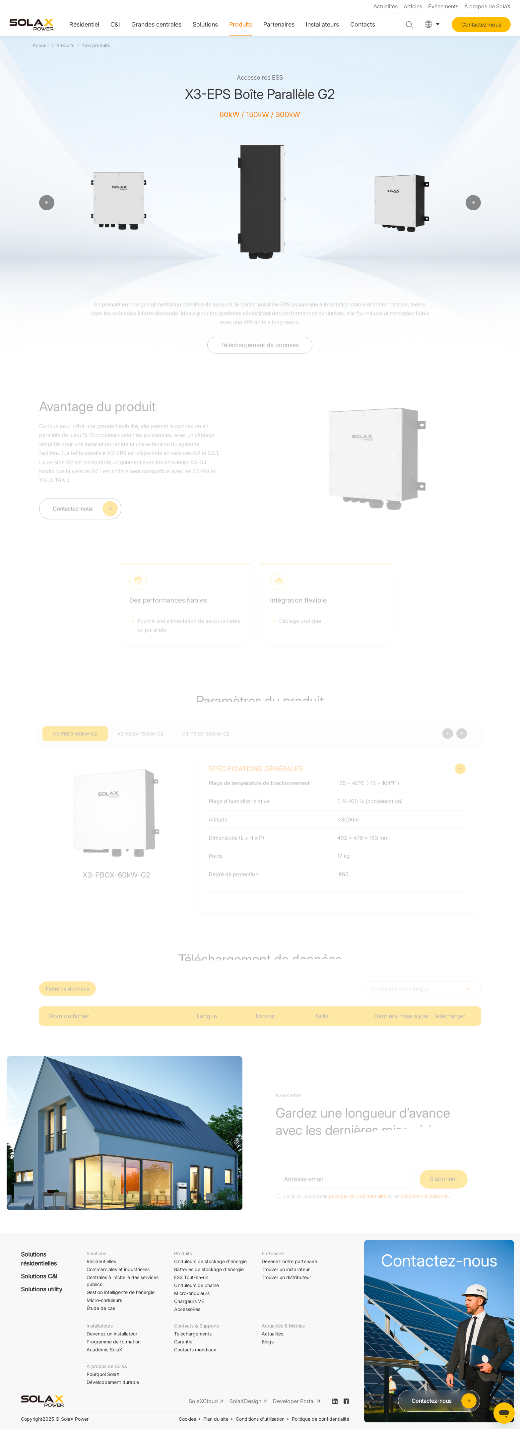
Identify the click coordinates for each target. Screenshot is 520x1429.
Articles (413, 6)
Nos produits (96, 45)
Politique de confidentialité (320, 1419)
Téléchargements (193, 1333)
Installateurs (322, 24)
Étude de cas (101, 1308)
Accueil (40, 45)
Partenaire (273, 1253)
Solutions (205, 24)
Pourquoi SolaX (103, 1374)
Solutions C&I (39, 1276)
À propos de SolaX (487, 6)
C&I (115, 24)
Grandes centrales (156, 24)
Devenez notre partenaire (289, 1261)
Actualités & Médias (283, 1325)
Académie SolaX (104, 1349)
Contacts (362, 24)
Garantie (183, 1341)
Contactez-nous (481, 24)
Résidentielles (101, 1261)
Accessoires (187, 1309)
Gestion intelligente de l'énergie (121, 1292)
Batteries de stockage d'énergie (209, 1269)
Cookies (187, 1419)
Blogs (268, 1341)
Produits (240, 24)
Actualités (385, 6)
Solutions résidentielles (39, 1259)
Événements (443, 6)
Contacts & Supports (196, 1325)
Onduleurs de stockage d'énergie (210, 1261)
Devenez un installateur (112, 1333)
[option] (120, 203)
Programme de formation (114, 1341)
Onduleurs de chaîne (196, 1285)
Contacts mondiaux (195, 1349)
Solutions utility (41, 1289)
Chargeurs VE (189, 1301)
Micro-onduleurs (104, 1300)
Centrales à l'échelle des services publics (123, 1280)
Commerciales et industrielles (118, 1269)
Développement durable (113, 1382)
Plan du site (215, 1419)
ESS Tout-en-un (191, 1277)
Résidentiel (84, 24)
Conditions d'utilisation (260, 1419)
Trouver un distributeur (286, 1277)
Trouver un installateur (286, 1269)
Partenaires (278, 24)
